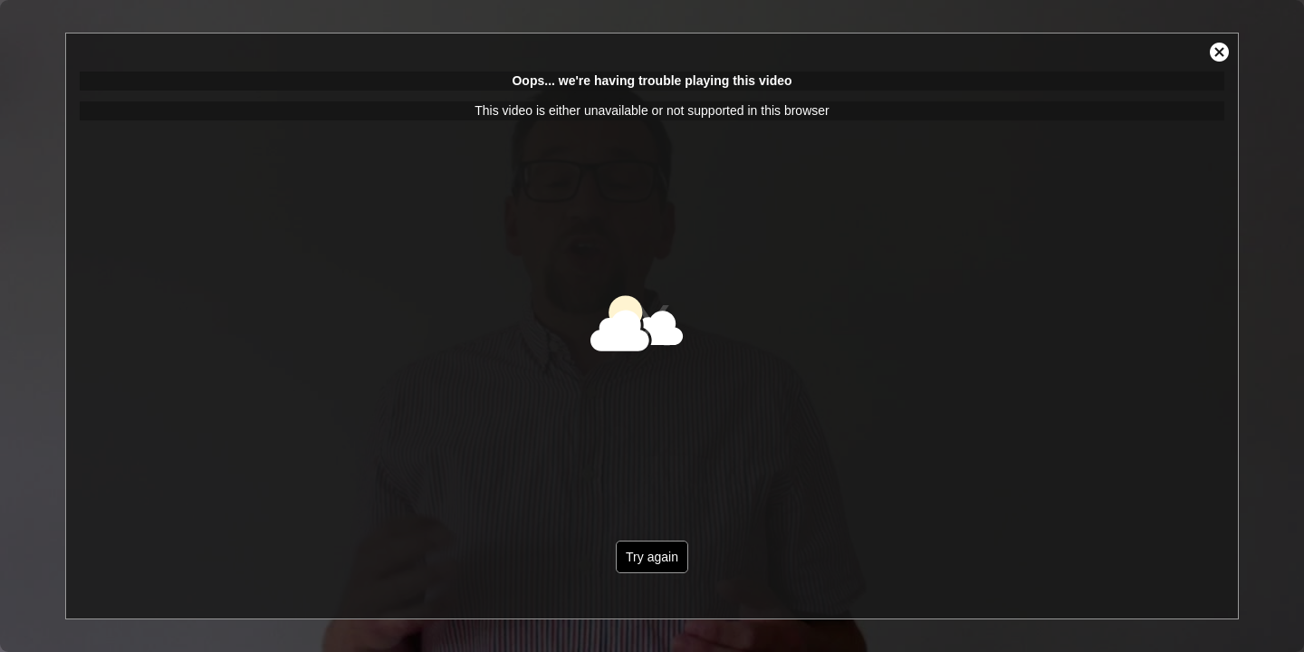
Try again (652, 557)
